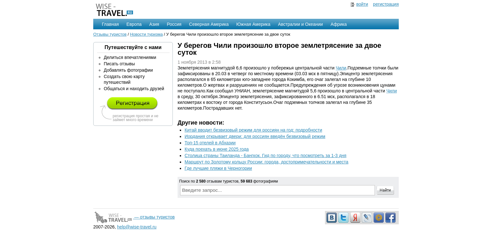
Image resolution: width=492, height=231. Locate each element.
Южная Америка (253, 24)
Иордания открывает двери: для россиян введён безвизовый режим (255, 136)
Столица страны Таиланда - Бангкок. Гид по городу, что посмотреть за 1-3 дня (265, 155)
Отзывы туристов (110, 34)
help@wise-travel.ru (137, 226)
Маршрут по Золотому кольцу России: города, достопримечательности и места (266, 161)
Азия (154, 24)
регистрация (386, 4)
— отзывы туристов (134, 217)
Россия (174, 24)
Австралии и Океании (300, 24)
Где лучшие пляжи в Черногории (218, 168)
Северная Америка (208, 24)
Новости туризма (146, 34)
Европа (134, 24)
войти (362, 4)
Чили (341, 67)
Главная (110, 24)
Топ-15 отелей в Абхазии (210, 142)
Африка (339, 24)
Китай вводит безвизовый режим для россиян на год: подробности (253, 130)
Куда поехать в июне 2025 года (217, 149)
